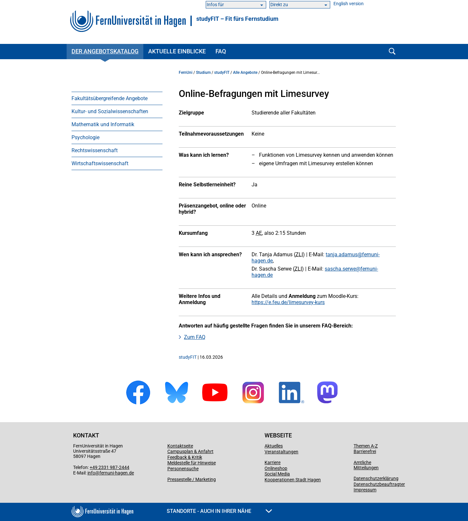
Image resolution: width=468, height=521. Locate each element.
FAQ (220, 51)
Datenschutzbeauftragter (379, 484)
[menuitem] (117, 98)
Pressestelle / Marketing (191, 479)
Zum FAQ (194, 337)
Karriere (272, 462)
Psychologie (85, 137)
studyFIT (221, 72)
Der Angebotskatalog (105, 51)
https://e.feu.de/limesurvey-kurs (288, 302)
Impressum (365, 489)
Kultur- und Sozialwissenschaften (110, 111)
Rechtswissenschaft (95, 150)
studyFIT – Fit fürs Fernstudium (237, 19)
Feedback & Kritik (184, 457)
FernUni (185, 72)
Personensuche (183, 468)
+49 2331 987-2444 (109, 467)
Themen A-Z (366, 445)
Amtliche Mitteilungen (366, 465)
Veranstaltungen (281, 451)
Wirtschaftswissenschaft (100, 163)
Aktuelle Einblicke (177, 51)
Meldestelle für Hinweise (191, 462)
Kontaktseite (180, 445)
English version (348, 4)
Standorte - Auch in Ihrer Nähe (219, 511)
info (91, 472)
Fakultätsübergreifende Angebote (110, 98)
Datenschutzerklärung (376, 478)
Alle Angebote (245, 72)
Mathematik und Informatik (103, 124)
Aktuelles (274, 445)
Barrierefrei (365, 451)
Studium (203, 72)
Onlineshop (276, 468)
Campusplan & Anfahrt (190, 451)
